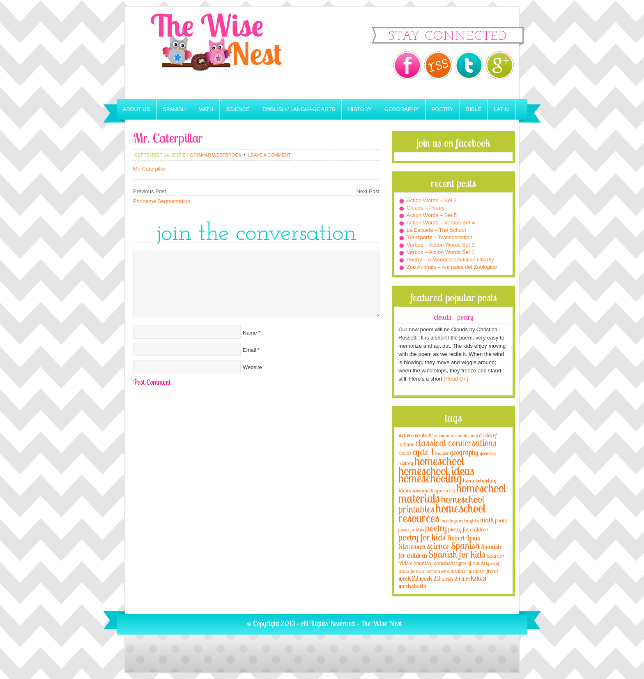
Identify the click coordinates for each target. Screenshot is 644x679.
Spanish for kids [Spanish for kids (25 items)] (456, 554)
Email (249, 350)
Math (205, 109)
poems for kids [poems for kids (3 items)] (411, 530)
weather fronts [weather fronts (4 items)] (483, 571)
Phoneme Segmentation (161, 201)
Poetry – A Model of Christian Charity (450, 259)
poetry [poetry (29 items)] (436, 528)
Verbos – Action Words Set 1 (440, 252)
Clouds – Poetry (426, 208)
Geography (401, 109)
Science (238, 109)
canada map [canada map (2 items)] (466, 436)
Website (252, 367)
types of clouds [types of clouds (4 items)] (470, 563)
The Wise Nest (227, 53)
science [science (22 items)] (438, 545)
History (359, 109)
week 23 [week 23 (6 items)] (430, 578)
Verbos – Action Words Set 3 (440, 245)
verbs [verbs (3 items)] (445, 571)
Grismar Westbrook (216, 154)
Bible (473, 109)
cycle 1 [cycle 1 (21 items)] (423, 451)
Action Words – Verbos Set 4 (441, 222)
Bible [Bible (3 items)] (432, 435)
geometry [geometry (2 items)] (488, 453)
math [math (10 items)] (487, 519)
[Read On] (455, 379)
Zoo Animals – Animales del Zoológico (452, 267)
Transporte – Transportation (439, 237)
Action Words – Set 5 (432, 215)
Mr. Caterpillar (149, 169)
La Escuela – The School (436, 230)
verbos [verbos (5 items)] (433, 571)
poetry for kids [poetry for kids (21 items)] (422, 537)
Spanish (174, 109)
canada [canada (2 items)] (446, 436)
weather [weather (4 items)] (459, 571)
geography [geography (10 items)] (463, 452)
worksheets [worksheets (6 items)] (412, 586)
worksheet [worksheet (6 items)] (473, 578)
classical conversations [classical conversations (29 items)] (456, 443)
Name (250, 333)
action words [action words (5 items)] (412, 435)
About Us (136, 109)
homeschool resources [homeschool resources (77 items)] (442, 513)
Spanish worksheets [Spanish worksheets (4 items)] (434, 563)
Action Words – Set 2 (432, 200)
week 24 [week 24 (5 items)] (451, 578)
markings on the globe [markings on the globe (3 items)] (460, 520)
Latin (501, 109)
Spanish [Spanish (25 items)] (465, 546)
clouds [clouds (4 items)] (404, 453)
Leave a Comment (269, 154)
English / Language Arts (298, 109)
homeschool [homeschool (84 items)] (439, 460)
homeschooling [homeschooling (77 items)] (430, 478)
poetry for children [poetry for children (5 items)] (468, 529)
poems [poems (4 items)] (501, 520)
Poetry (442, 109)
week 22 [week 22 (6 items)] (408, 578)
